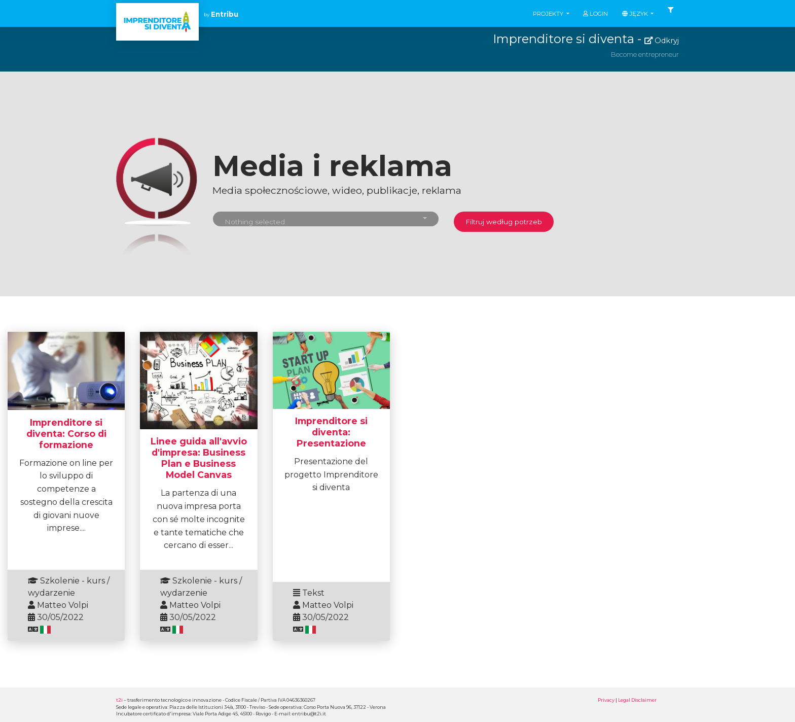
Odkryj (661, 40)
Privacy (606, 700)
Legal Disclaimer (637, 700)
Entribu (224, 14)
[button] (326, 219)
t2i (119, 700)
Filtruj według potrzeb (503, 222)
